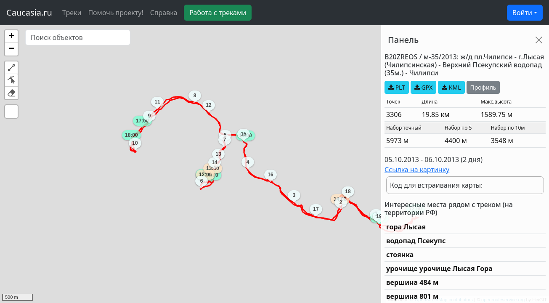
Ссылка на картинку (417, 169)
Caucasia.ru (29, 12)
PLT (396, 87)
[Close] (539, 40)
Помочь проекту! (115, 12)
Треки (71, 12)
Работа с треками (217, 12)
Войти (522, 12)
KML (451, 87)
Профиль (483, 87)
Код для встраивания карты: (436, 185)
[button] (11, 36)
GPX (423, 87)
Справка (164, 12)
